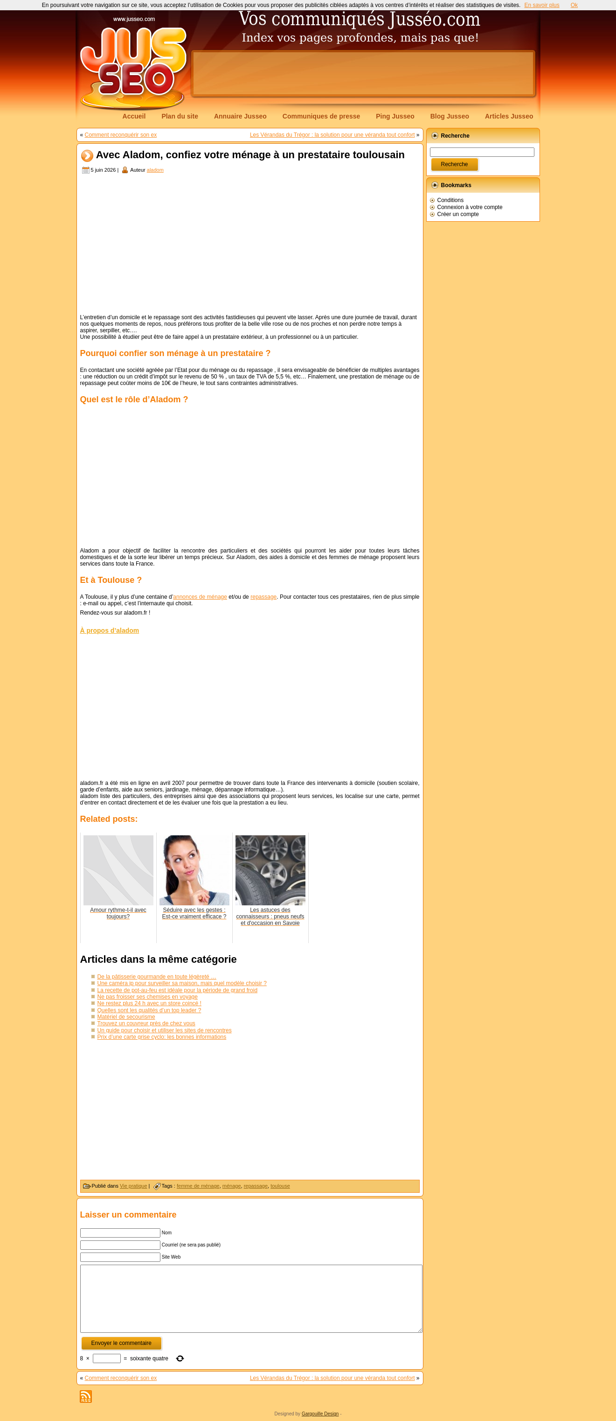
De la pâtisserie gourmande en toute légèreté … (157, 976)
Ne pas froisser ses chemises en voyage (147, 997)
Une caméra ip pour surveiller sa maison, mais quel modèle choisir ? (182, 983)
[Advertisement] (363, 73)
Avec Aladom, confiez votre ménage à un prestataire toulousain (250, 155)
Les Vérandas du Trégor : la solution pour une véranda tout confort (332, 135)
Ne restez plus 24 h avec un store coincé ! (149, 1003)
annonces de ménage (200, 597)
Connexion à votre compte (470, 207)
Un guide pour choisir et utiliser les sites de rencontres (164, 1030)
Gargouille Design (320, 1413)
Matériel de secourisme (126, 1017)
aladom (155, 170)
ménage (231, 1186)
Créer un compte (458, 214)
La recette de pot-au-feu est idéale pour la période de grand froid (177, 990)
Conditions (450, 200)
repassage (263, 597)
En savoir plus (541, 5)
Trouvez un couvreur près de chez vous (146, 1023)
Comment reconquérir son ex (121, 135)
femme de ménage (198, 1186)
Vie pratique (133, 1186)
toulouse (280, 1186)
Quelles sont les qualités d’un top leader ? (149, 1010)
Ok (574, 5)
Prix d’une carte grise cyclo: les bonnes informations (162, 1037)
